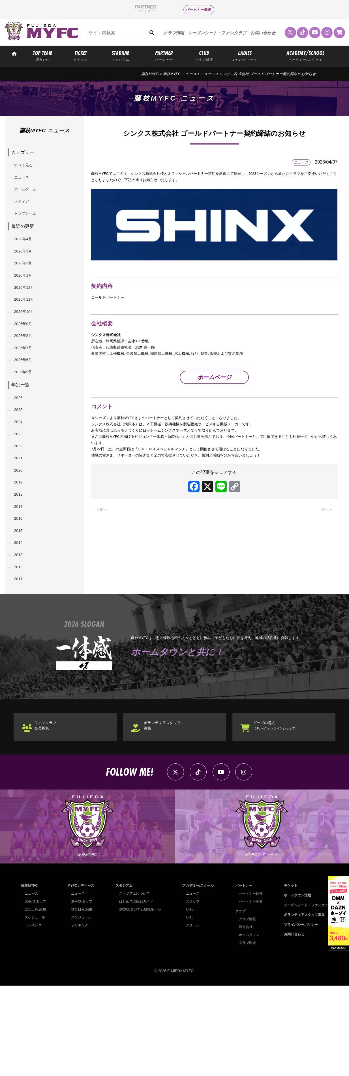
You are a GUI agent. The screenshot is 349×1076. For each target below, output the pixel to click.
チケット (287, 976)
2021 (21, 512)
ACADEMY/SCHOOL (305, 55)
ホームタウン (247, 1025)
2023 (21, 483)
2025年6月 (27, 397)
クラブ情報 (173, 33)
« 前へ (103, 538)
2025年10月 (28, 339)
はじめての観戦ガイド (135, 992)
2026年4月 (27, 252)
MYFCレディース (80, 976)
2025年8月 (27, 368)
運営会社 (243, 1017)
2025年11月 (28, 324)
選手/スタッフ (36, 992)
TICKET (81, 55)
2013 (21, 628)
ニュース (207, 74)
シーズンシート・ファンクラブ (217, 33)
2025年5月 (27, 412)
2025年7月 (27, 383)
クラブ (237, 1001)
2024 (21, 469)
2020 (21, 527)
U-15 (187, 1007)
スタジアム (122, 976)
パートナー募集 (198, 9)
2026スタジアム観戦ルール (139, 1000)
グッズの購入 (284, 808)
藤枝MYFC (150, 74)
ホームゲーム (29, 195)
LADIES (245, 55)
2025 (21, 454)
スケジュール (36, 1007)
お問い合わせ (262, 33)
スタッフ (190, 992)
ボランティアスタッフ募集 (170, 808)
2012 (21, 643)
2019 (21, 541)
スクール (190, 1015)
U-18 (187, 1000)
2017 (21, 570)
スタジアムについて (133, 984)
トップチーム (29, 224)
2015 (21, 599)
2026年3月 (27, 267)
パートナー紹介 (249, 984)
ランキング (34, 1015)
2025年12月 (28, 310)
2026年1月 (27, 296)
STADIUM (120, 55)
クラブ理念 (245, 1033)
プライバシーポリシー (298, 1015)
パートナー (241, 976)
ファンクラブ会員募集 (52, 808)
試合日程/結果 (36, 1000)
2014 (21, 614)
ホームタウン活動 (294, 985)
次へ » (325, 538)
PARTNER (164, 55)
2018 (21, 556)
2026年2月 (27, 281)
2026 (21, 440)
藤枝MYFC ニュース (179, 74)
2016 (21, 585)
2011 (21, 657)
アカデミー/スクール (197, 976)
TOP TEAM (42, 55)
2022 (21, 498)
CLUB (204, 55)
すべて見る (27, 166)
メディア (25, 209)
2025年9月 (27, 354)
